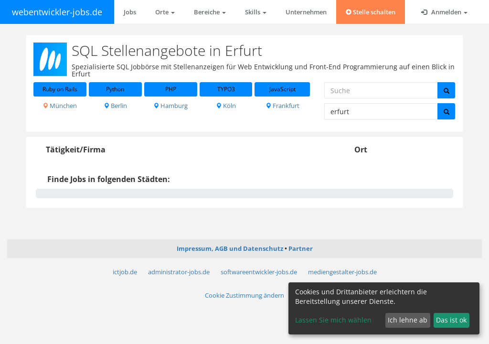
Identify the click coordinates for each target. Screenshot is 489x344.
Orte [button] (165, 12)
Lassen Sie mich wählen (333, 319)
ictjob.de (125, 272)
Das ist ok (451, 319)
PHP (170, 89)
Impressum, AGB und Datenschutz (230, 248)
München (60, 105)
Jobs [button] (130, 12)
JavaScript (282, 89)
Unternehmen (306, 12)
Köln (226, 105)
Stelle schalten (370, 12)
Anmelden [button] (444, 12)
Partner (300, 248)
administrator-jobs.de (179, 272)
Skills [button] (255, 12)
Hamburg (170, 105)
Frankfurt (282, 105)
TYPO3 (226, 89)
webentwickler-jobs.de (57, 12)
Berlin (115, 105)
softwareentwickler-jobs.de (259, 272)
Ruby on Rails (60, 89)
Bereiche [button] (210, 12)
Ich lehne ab (407, 319)
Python (115, 89)
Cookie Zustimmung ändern (244, 295)
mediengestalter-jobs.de (342, 272)
